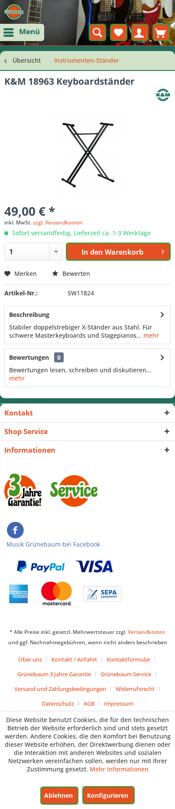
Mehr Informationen (119, 769)
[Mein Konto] (140, 32)
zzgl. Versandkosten (58, 222)
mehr (150, 335)
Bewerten (71, 273)
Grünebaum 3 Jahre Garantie (54, 674)
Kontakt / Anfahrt (74, 659)
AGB (89, 703)
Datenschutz (58, 703)
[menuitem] (22, 32)
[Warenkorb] (161, 32)
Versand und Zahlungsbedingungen (60, 689)
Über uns (30, 659)
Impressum (118, 703)
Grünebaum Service (125, 674)
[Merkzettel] (118, 32)
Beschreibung (29, 314)
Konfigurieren (107, 795)
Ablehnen (58, 795)
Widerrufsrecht (135, 689)
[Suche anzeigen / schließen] (97, 32)
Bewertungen (29, 357)
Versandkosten (146, 632)
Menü (22, 31)
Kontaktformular (128, 659)
